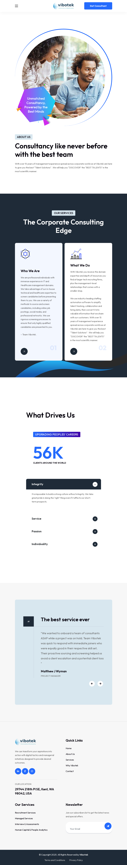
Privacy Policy (76, 860)
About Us (70, 754)
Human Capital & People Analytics (31, 829)
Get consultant (98, 5)
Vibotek (83, 854)
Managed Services (24, 818)
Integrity (37, 484)
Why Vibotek (72, 765)
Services (70, 759)
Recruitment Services (25, 812)
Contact (70, 771)
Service (36, 518)
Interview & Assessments (27, 824)
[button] (91, 684)
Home (69, 748)
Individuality (40, 544)
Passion (36, 531)
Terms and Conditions (54, 860)
